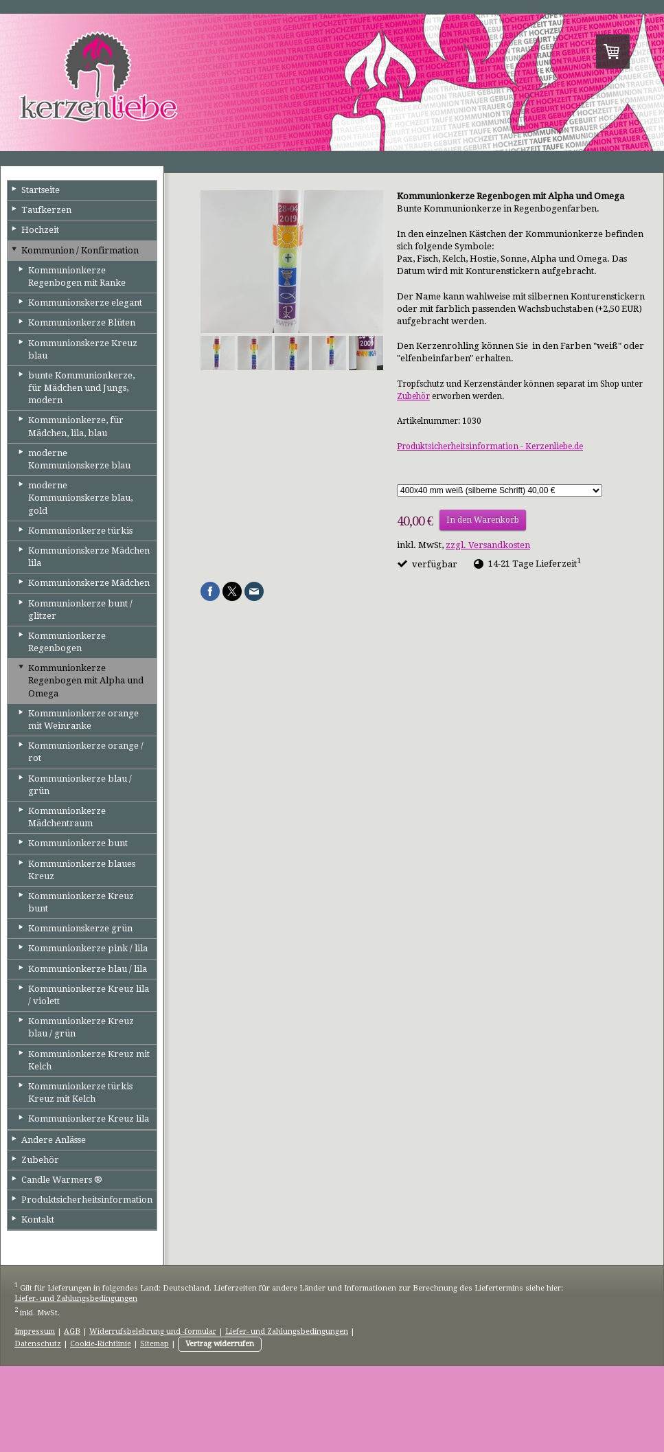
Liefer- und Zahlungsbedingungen (75, 1298)
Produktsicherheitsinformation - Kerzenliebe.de (490, 446)
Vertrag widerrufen (219, 1343)
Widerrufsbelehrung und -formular (152, 1331)
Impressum (34, 1331)
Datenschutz (37, 1343)
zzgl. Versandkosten (488, 545)
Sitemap (154, 1343)
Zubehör (413, 396)
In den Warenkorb (482, 520)
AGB (72, 1331)
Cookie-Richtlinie (100, 1343)
